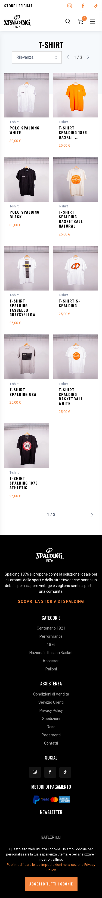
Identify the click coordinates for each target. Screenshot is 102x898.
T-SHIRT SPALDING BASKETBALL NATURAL (71, 218)
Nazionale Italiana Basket (51, 653)
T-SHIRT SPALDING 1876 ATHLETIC (24, 482)
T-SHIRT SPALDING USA (23, 392)
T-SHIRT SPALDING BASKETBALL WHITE (71, 396)
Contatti (51, 743)
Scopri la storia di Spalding (51, 601)
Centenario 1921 (51, 628)
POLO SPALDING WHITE (24, 130)
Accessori (51, 661)
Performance (51, 636)
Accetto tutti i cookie (51, 884)
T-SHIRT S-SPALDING (69, 303)
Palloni (51, 669)
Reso (51, 727)
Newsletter (51, 812)
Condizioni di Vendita (51, 694)
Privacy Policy (51, 710)
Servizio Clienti (51, 702)
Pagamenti (51, 735)
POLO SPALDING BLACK (24, 214)
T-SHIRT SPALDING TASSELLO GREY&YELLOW (23, 307)
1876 (51, 644)
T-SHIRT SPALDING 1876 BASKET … (73, 132)
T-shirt (14, 122)
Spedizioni (51, 718)
